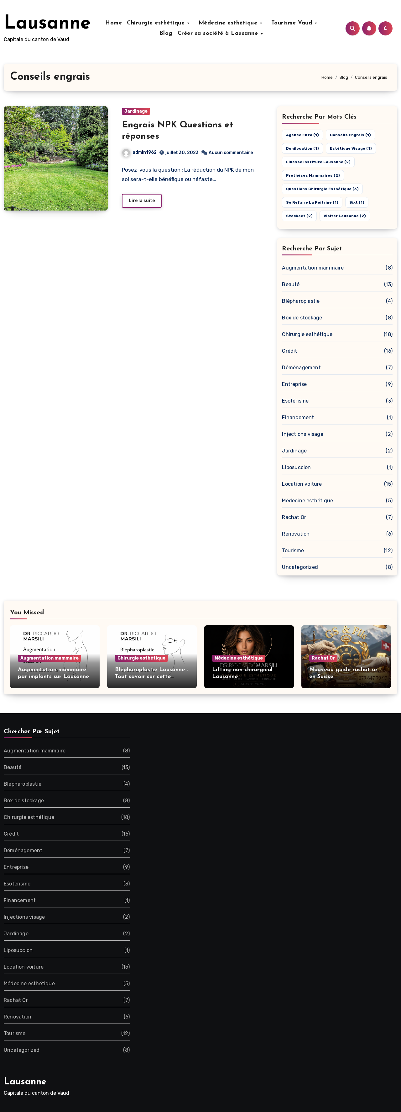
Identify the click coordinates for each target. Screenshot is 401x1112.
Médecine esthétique (230, 23)
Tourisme (293, 550)
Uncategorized (300, 567)
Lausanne (47, 23)
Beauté (290, 284)
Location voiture (302, 484)
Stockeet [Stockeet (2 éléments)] (299, 216)
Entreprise (294, 384)
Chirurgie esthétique (163, 23)
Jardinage (136, 111)
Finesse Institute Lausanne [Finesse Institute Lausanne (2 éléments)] (318, 162)
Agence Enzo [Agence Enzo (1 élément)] (302, 135)
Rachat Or (294, 517)
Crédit (289, 351)
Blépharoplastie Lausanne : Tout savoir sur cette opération (151, 676)
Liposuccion (296, 467)
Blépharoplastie (301, 301)
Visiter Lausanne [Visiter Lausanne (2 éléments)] (345, 216)
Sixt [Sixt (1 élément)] (356, 202)
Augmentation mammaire (313, 268)
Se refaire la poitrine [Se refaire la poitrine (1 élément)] (312, 202)
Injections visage (302, 434)
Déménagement (301, 368)
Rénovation (296, 534)
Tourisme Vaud (290, 23)
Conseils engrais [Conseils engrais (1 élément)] (350, 135)
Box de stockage (302, 318)
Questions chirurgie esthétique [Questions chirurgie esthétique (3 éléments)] (322, 189)
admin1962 (139, 152)
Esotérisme (295, 401)
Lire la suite (142, 200)
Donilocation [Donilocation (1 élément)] (302, 148)
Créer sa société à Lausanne (221, 33)
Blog (167, 33)
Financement (298, 417)
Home (120, 23)
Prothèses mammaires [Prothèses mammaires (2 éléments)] (313, 175)
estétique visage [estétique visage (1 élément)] (351, 148)
